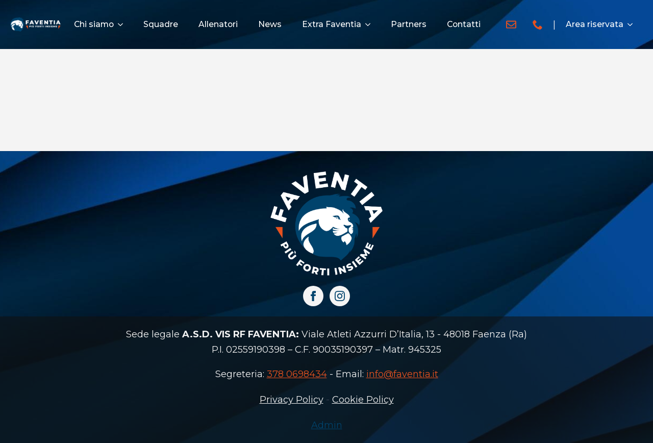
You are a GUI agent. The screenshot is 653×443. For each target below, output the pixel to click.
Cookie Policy (363, 399)
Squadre (160, 24)
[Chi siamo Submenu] (123, 24)
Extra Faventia (331, 24)
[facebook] (313, 296)
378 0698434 (297, 374)
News (270, 24)
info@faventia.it (402, 374)
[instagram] (340, 296)
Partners (408, 24)
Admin (326, 425)
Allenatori (218, 24)
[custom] (511, 24)
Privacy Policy (291, 399)
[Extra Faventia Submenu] (371, 24)
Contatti (464, 24)
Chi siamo (94, 24)
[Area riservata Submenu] (633, 24)
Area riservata (594, 24)
